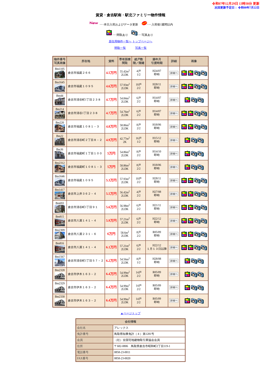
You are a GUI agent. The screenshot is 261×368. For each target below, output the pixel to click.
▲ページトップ (130, 313)
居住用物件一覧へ (120, 41)
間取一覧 (120, 47)
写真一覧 (141, 47)
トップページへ (142, 41)
